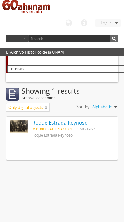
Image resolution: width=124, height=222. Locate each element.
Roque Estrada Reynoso (60, 122)
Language (68, 23)
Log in (106, 23)
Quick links (84, 23)
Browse (17, 38)
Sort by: (83, 106)
